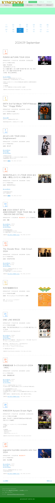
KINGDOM (32, 2)
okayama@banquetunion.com (15, 494)
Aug (13, 30)
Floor (39, 5)
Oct (27, 30)
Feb (20, 25)
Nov (33, 30)
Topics (7, 5)
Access (30, 5)
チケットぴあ (5, 117)
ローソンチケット (6, 150)
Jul (6, 30)
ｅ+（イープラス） (7, 76)
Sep (20, 30)
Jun (47, 25)
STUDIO (49, 2)
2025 (47, 30)
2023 (6, 25)
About (49, 5)
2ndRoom (41, 2)
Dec (40, 30)
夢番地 (9, 160)
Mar (27, 25)
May (40, 25)
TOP (25, 2)
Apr (33, 25)
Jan (13, 25)
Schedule (18, 5)
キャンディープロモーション (13, 234)
